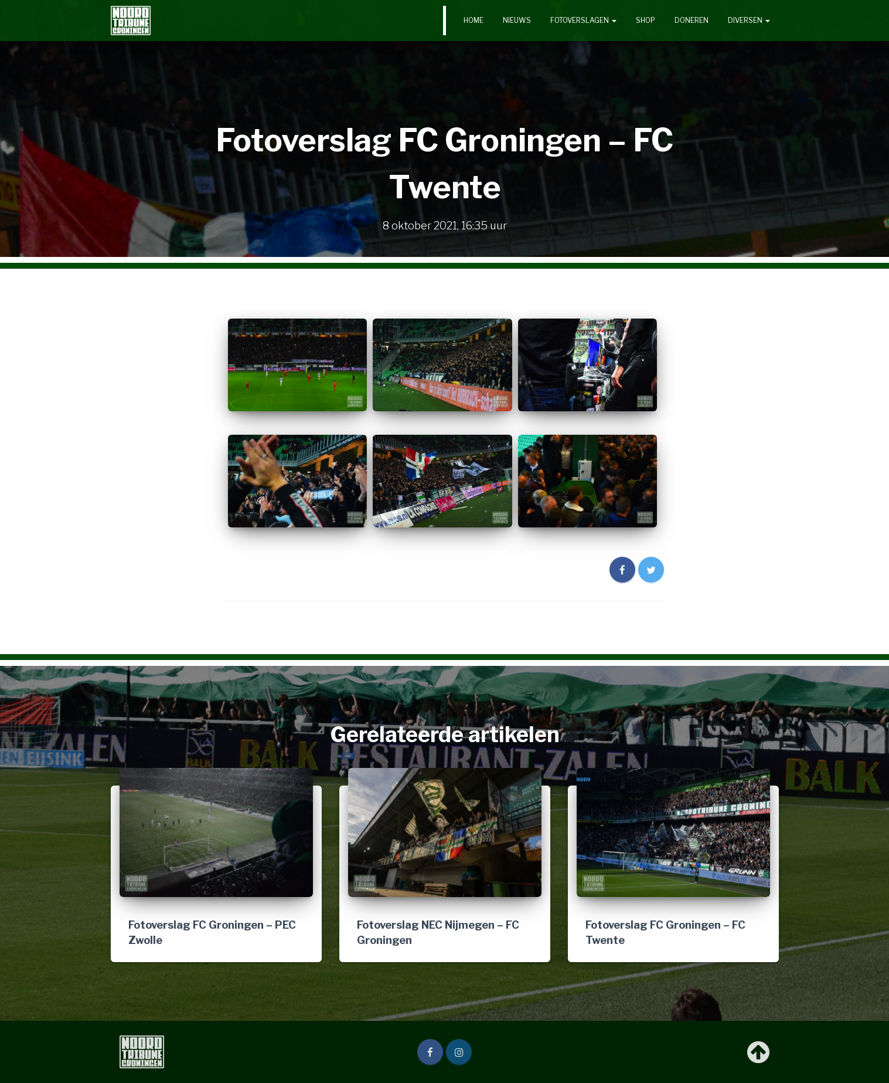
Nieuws (517, 20)
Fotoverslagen (583, 20)
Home (473, 20)
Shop (645, 20)
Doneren (692, 20)
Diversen (749, 20)
